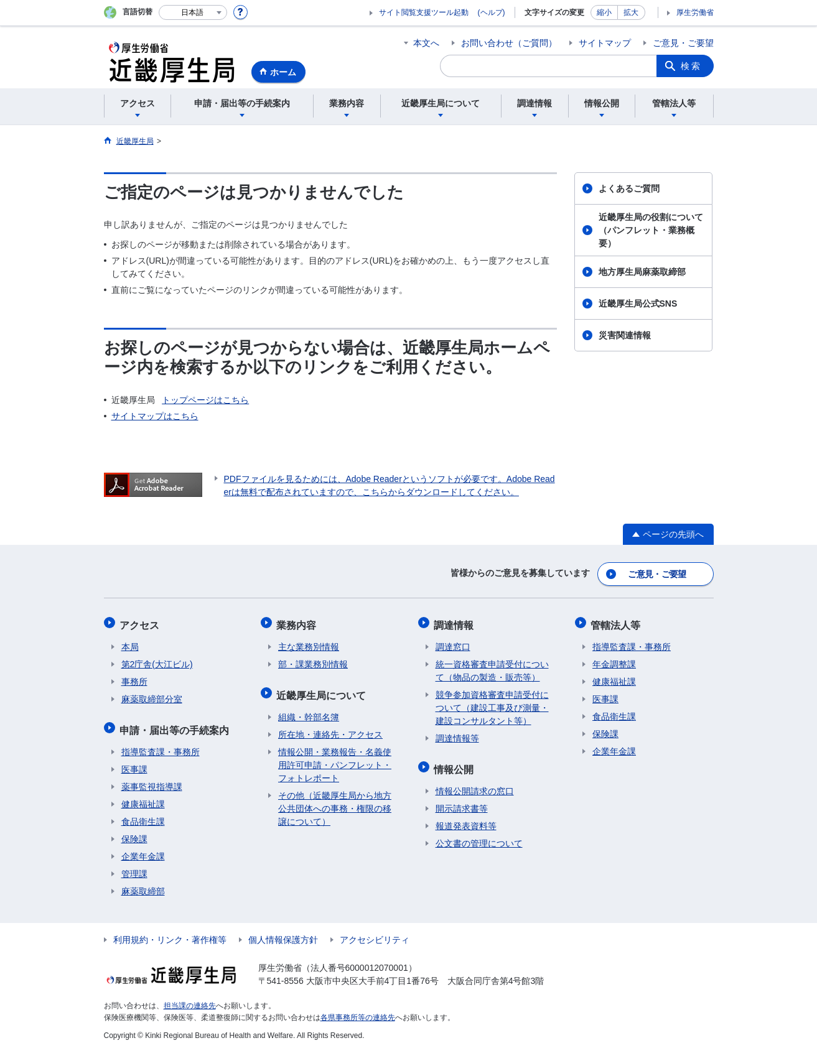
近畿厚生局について (323, 689)
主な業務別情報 (308, 642)
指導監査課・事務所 (160, 744)
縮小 (604, 12)
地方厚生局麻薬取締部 (642, 272)
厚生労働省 (695, 12)
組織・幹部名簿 (308, 710)
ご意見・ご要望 (683, 43)
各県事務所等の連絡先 (357, 1009)
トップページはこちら (205, 400)
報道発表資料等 (466, 818)
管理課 (134, 866)
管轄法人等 (617, 621)
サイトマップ (605, 43)
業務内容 (298, 621)
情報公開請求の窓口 (475, 784)
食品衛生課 (143, 814)
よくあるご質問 (629, 188)
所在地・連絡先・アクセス (330, 727)
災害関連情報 (625, 335)
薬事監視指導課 (151, 779)
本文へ (426, 43)
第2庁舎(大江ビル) (157, 660)
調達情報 (455, 621)
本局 (130, 642)
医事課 (134, 762)
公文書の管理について (479, 836)
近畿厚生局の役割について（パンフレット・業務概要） (651, 230)
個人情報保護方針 (283, 932)
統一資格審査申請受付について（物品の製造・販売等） (492, 666)
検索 (691, 66)
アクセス (141, 621)
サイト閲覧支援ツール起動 (424, 12)
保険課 (134, 832)
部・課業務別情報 (313, 660)
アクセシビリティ (374, 932)
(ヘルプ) (491, 12)
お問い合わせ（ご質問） (509, 43)
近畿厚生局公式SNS (638, 303)
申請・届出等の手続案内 (176, 723)
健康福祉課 (143, 797)
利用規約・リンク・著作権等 (169, 932)
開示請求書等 (462, 801)
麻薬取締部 (143, 884)
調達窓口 (453, 642)
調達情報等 (457, 734)
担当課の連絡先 (190, 998)
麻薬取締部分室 (151, 695)
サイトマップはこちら (154, 416)
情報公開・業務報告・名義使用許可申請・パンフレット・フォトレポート (334, 757)
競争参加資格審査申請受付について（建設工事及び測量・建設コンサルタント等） (492, 703)
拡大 (630, 12)
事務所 (134, 677)
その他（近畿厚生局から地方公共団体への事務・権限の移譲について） (334, 801)
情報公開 (455, 763)
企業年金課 (143, 849)
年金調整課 (614, 660)
